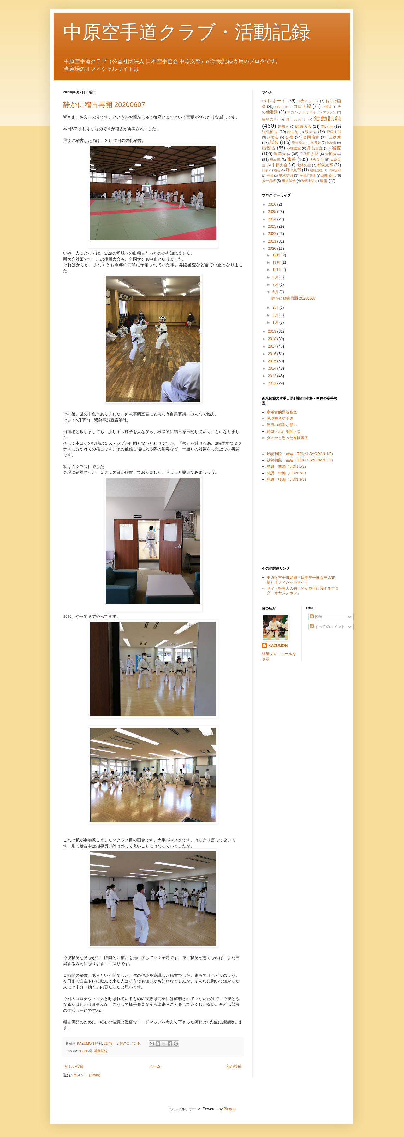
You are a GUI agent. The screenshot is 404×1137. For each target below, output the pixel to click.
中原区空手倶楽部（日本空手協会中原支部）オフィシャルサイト (301, 579)
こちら (147, 69)
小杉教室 (294, 148)
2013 (272, 376)
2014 (272, 368)
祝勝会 (315, 142)
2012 (272, 383)
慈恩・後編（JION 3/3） (287, 479)
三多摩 (335, 137)
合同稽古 (311, 137)
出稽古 (269, 147)
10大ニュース (308, 101)
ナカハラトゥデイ (302, 112)
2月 (275, 315)
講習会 (273, 137)
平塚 (270, 175)
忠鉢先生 (304, 165)
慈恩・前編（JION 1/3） (287, 466)
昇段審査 (315, 148)
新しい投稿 (74, 1066)
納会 (277, 170)
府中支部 (293, 170)
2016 (272, 354)
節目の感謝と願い (282, 425)
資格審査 (298, 142)
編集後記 (328, 175)
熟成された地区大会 (284, 431)
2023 (272, 226)
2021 (272, 241)
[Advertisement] (293, 523)
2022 (272, 234)
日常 (265, 170)
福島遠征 (316, 170)
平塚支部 (286, 175)
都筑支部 (325, 165)
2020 (272, 248)
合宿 (289, 137)
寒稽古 (283, 126)
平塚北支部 (308, 175)
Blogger (230, 1109)
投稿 (316, 617)
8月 (275, 277)
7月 (275, 284)
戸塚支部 (333, 132)
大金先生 (317, 159)
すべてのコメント (327, 626)
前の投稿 (233, 1066)
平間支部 (334, 170)
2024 (272, 219)
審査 (336, 147)
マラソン (329, 112)
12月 (277, 255)
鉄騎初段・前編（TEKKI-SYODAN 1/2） (301, 454)
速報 (291, 159)
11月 (277, 262)
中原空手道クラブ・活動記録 (186, 32)
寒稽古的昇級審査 (282, 412)
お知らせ (281, 106)
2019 (272, 331)
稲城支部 (270, 119)
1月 (275, 322)
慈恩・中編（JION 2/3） (287, 473)
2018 (272, 339)
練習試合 (289, 181)
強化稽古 (270, 132)
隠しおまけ (296, 119)
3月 (275, 307)
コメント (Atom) (86, 1075)
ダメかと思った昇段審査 (287, 438)
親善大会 (282, 154)
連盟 (323, 181)
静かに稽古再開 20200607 (104, 104)
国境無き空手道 (280, 418)
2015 (272, 361)
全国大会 (333, 154)
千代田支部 (309, 154)
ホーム (155, 1066)
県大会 (311, 132)
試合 (274, 142)
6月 (275, 292)
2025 (272, 211)
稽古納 (292, 132)
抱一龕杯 (269, 181)
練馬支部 (308, 181)
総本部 (275, 159)
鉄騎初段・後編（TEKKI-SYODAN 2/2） (301, 460)
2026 (272, 204)
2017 (272, 346)
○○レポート (274, 100)
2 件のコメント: (129, 1043)
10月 (277, 269)
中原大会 (280, 165)
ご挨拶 (327, 106)
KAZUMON (278, 645)
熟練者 (331, 142)
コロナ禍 (85, 1051)
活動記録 (101, 1051)
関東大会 (303, 126)
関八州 (327, 126)
